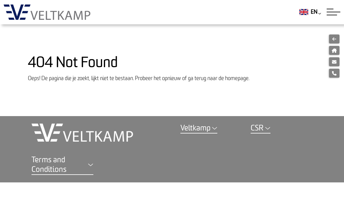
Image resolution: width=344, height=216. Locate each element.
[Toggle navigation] (333, 12)
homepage (237, 78)
